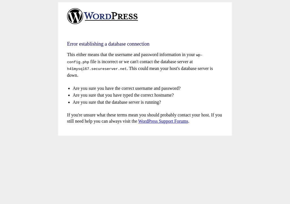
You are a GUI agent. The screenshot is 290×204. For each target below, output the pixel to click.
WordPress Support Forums (163, 119)
